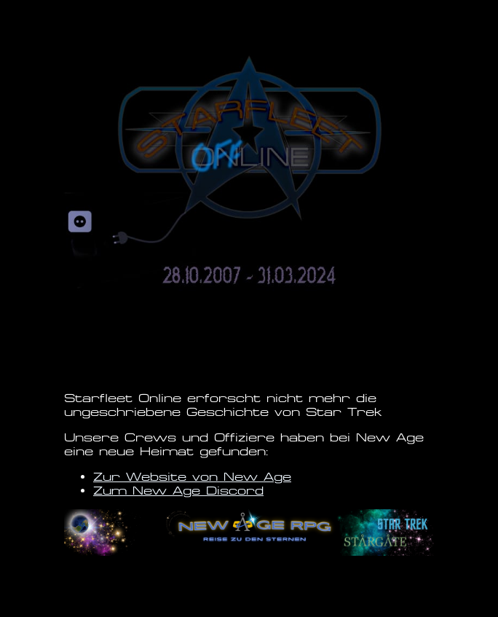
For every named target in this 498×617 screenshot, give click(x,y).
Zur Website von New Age (192, 477)
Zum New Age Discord (178, 491)
